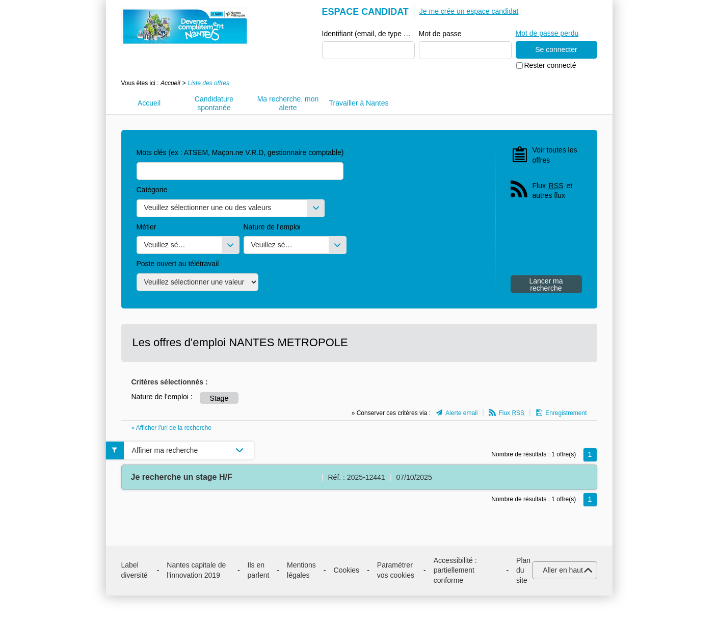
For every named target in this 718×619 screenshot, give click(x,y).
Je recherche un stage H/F (181, 477)
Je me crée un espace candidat (469, 11)
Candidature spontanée (214, 103)
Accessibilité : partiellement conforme (455, 570)
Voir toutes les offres (555, 155)
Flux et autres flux (553, 190)
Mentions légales (301, 570)
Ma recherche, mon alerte (288, 103)
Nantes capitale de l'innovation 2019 (196, 570)
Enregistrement (566, 413)
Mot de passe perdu (547, 33)
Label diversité (134, 570)
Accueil (170, 83)
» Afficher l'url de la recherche (171, 427)
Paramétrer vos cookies (395, 570)
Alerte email (461, 413)
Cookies (347, 570)
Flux (511, 413)
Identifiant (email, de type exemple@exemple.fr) (368, 34)
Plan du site (523, 570)
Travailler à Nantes (359, 103)
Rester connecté (550, 65)
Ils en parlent (259, 570)
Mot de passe (440, 34)
